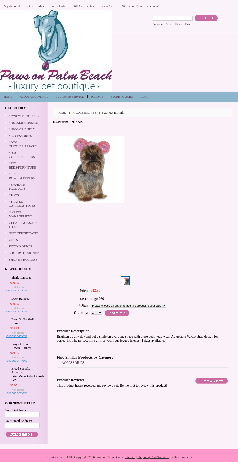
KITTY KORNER (21, 246)
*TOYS (23, 195)
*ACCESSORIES (23, 136)
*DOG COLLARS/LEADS (23, 155)
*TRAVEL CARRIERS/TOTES (23, 203)
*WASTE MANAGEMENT (23, 214)
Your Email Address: (18, 421)
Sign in (126, 6)
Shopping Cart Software (153, 457)
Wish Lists (58, 6)
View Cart (108, 6)
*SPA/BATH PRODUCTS (17, 186)
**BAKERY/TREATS (23, 123)
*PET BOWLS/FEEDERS (23, 176)
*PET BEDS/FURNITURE (23, 165)
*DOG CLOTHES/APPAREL (23, 144)
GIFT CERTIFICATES (24, 233)
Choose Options (16, 290)
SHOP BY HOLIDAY (23, 260)
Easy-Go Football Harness (22, 321)
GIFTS (23, 240)
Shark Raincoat (21, 277)
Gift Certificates (83, 6)
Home (62, 112)
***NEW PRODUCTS (24, 116)
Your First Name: (16, 410)
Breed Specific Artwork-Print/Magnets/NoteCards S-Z (24, 374)
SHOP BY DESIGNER (23, 253)
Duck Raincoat (20, 298)
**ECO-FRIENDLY (22, 129)
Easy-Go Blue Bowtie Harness (21, 346)
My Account (12, 6)
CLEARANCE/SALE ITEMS (23, 225)
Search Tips (183, 23)
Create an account (147, 6)
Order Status (35, 6)
